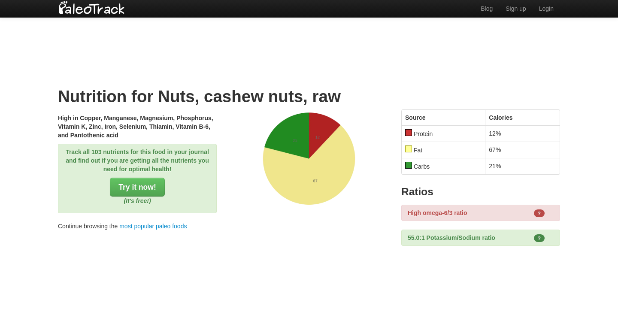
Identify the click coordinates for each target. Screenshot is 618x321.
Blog (487, 8)
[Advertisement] (309, 45)
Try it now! (137, 187)
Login (546, 8)
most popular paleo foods (153, 226)
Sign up (516, 8)
